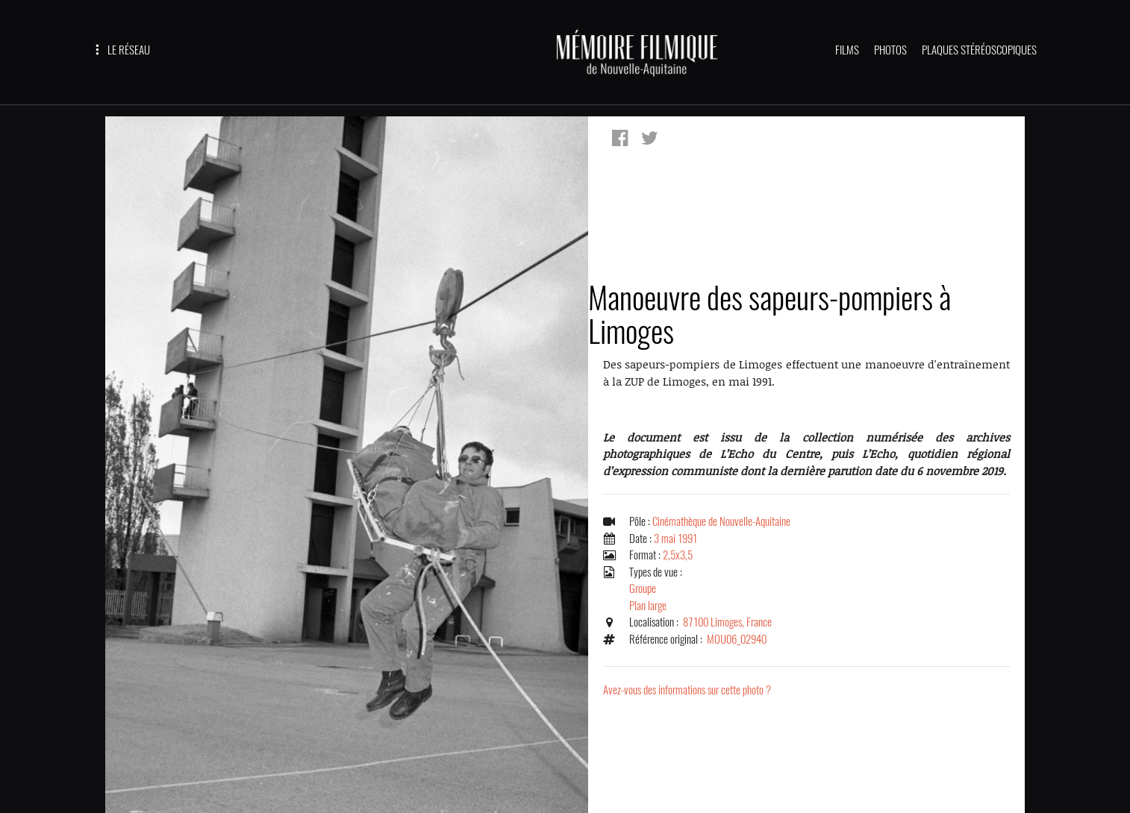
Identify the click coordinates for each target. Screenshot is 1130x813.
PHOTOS (890, 50)
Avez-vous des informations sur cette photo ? (687, 689)
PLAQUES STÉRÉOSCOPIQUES (979, 50)
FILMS (847, 50)
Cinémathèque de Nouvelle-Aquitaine (721, 521)
